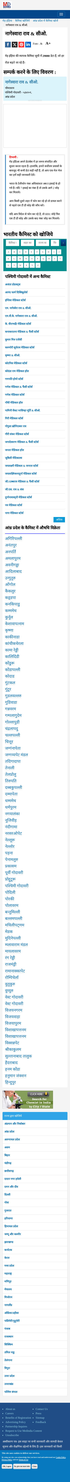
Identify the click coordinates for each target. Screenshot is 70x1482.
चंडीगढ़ (7, 1163)
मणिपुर (7, 1281)
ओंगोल (10, 584)
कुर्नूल (9, 617)
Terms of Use (23, 1460)
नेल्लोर (9, 846)
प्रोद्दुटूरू (10, 879)
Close (35, 1466)
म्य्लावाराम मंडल (16, 945)
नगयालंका (12, 814)
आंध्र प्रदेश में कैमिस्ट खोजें (45, 20)
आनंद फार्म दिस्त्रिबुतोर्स (16, 292)
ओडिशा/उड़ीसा (11, 1313)
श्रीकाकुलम (13, 1049)
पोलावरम (11, 905)
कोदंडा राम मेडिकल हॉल (17, 371)
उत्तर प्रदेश (9, 1376)
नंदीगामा (11, 827)
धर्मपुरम (10, 807)
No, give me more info (22, 1466)
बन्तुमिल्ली (12, 912)
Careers (9, 1413)
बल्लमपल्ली (13, 918)
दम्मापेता (11, 794)
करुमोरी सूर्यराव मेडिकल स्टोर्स (19, 347)
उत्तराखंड (8, 1384)
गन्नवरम (10, 709)
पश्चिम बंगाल (10, 1391)
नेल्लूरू (10, 840)
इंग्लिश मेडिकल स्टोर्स (15, 300)
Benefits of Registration (18, 1417)
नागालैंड (8, 1305)
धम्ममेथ (10, 801)
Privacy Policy (7, 1460)
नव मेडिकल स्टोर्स (13, 505)
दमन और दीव (11, 1186)
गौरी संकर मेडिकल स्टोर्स (17, 434)
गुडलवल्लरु (13, 696)
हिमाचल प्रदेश (11, 1226)
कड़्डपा (10, 597)
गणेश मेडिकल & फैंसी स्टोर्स (18, 386)
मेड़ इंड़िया (7, 20)
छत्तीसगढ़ (9, 1171)
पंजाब (7, 1328)
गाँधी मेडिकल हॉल (14, 402)
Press (38, 1413)
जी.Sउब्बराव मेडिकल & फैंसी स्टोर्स (22, 481)
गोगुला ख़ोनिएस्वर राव (15, 426)
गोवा (6, 1202)
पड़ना (9, 853)
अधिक (59, 519)
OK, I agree (7, 1466)
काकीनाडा (12, 637)
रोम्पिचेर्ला (12, 977)
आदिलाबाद (13, 571)
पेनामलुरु (11, 859)
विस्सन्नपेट (12, 1043)
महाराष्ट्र (8, 1273)
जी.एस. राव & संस (14, 489)
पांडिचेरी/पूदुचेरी (12, 1320)
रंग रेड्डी (10, 958)
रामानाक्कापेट (15, 971)
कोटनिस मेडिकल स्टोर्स (16, 363)
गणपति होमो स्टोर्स (14, 379)
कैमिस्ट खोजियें (22, 20)
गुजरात (7, 1210)
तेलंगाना (8, 1360)
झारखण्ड (8, 1242)
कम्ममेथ (10, 611)
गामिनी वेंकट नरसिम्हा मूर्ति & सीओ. (22, 410)
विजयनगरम (13, 1010)
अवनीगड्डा (12, 565)
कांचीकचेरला (14, 643)
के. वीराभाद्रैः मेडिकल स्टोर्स (18, 323)
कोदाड (9, 676)
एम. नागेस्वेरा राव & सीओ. (18, 308)
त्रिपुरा (7, 1368)
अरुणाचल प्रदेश (12, 1139)
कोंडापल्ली (12, 670)
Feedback (41, 1422)
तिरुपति (10, 781)
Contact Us (42, 1409)
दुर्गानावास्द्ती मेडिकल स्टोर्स (18, 497)
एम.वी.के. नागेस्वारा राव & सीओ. (21, 316)
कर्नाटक (8, 1250)
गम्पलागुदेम (13, 715)
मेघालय (8, 1289)
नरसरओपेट (13, 833)
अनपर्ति (10, 552)
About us (10, 1409)
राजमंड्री (10, 964)
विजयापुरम (13, 1023)
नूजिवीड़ (11, 820)
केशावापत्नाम (14, 624)
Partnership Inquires (16, 1426)
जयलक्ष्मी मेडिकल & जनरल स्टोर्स (21, 465)
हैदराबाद (11, 1063)
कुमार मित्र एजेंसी (13, 339)
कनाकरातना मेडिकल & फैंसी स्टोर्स (22, 331)
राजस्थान (8, 1336)
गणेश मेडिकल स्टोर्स (14, 394)
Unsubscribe (12, 1435)
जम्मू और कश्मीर (12, 1234)
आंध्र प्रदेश (9, 1131)
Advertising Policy (15, 1422)
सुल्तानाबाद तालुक (18, 1056)
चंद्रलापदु (11, 729)
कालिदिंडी (12, 656)
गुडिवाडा (11, 702)
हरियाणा (8, 1218)
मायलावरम (13, 951)
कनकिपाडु (12, 604)
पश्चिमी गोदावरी (16, 886)
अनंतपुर (11, 545)
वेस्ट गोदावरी (14, 997)
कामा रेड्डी (11, 650)
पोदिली (10, 892)
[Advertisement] (35, 125)
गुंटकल (10, 683)
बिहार (7, 1155)
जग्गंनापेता (13, 748)
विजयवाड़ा (12, 1017)
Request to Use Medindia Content (23, 1430)
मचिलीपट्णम (14, 925)
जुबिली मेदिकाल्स (13, 458)
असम (7, 1147)
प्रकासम (10, 866)
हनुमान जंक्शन (15, 1076)
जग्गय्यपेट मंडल (16, 755)
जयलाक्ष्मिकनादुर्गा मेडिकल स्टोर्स (21, 473)
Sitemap (40, 1417)
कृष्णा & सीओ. (12, 355)
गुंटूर (8, 689)
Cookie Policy (61, 1457)
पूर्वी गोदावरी (14, 872)
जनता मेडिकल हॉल (14, 450)
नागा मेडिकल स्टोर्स (14, 513)
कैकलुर (10, 591)
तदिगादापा (13, 761)
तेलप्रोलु (10, 774)
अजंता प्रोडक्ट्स (12, 284)
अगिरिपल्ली (13, 538)
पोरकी (9, 899)
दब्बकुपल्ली (13, 787)
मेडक (9, 931)
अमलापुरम (13, 558)
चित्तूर (9, 742)
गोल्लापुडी (12, 722)
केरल (6, 1257)
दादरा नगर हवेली (12, 1178)
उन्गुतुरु (10, 578)
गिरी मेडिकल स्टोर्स (14, 418)
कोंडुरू (9, 663)
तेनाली (9, 768)
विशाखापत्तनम (15, 1030)
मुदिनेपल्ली (13, 938)
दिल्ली (7, 1194)
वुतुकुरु (10, 984)
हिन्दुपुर (10, 1082)
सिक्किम (8, 1344)
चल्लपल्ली (12, 735)
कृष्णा (9, 630)
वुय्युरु (9, 990)
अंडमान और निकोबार (14, 1123)
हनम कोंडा (12, 1069)
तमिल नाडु (9, 1352)
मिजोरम (8, 1297)
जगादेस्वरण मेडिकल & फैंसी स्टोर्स (22, 442)
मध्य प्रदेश (9, 1265)
